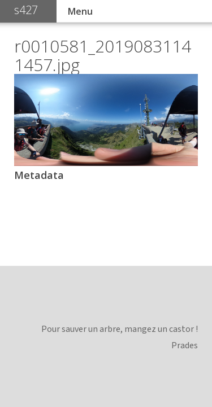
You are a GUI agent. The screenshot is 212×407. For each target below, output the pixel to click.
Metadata (39, 175)
